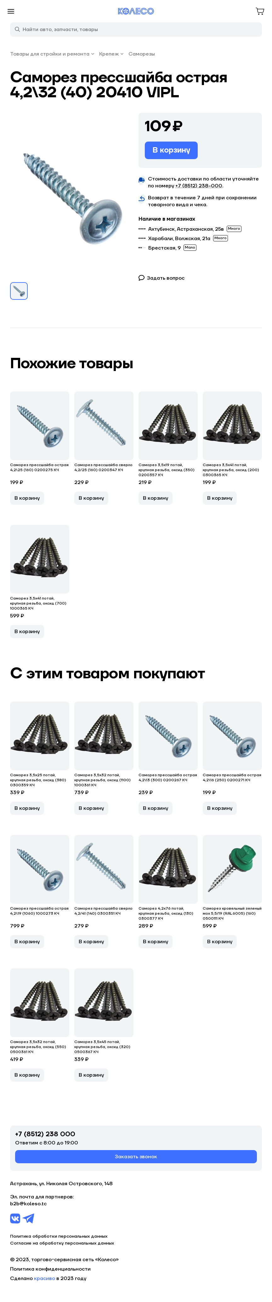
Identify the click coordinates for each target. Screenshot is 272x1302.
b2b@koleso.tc (28, 1204)
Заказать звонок (136, 1157)
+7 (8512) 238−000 (198, 186)
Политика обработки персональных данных (58, 1236)
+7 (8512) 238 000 (45, 1134)
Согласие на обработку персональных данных (62, 1243)
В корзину (171, 150)
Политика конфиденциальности (50, 1269)
